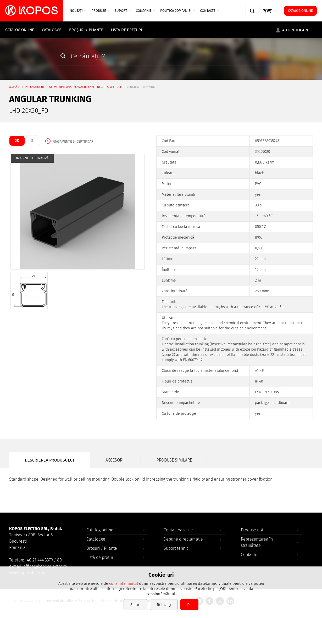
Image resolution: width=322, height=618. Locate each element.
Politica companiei (177, 11)
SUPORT (123, 11)
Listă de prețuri (126, 29)
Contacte (209, 11)
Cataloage (51, 29)
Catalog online (300, 11)
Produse (100, 11)
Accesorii (115, 460)
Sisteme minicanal (60, 87)
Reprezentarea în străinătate (257, 542)
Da (189, 604)
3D (32, 140)
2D (17, 140)
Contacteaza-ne (178, 529)
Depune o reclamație (183, 539)
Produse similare (174, 460)
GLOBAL (269, 15)
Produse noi (252, 529)
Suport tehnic (176, 548)
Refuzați (164, 604)
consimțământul (123, 583)
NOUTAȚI (78, 11)
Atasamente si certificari (74, 141)
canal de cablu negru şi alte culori (100, 87)
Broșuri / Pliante (86, 29)
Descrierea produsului (49, 460)
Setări (135, 604)
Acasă (13, 87)
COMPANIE (145, 11)
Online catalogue (32, 87)
